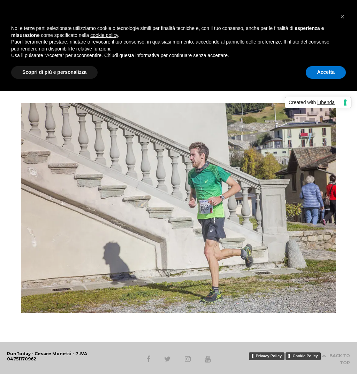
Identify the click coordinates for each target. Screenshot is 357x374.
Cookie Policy (305, 356)
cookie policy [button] (104, 35)
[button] (342, 16)
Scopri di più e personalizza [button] (54, 72)
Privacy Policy (269, 356)
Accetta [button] (326, 72)
